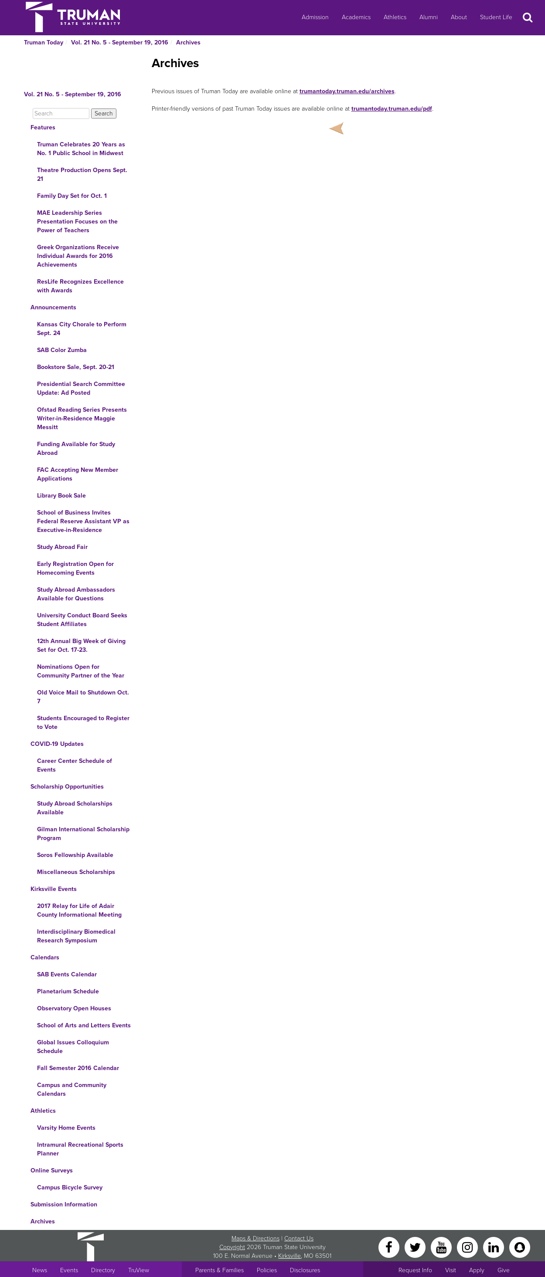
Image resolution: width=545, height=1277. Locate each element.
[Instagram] (468, 1246)
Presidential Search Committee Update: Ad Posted (81, 388)
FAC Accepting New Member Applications (77, 474)
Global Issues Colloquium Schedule (73, 1047)
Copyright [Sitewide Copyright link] (232, 1247)
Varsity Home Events (66, 1127)
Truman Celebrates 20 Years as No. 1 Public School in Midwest (81, 149)
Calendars (45, 957)
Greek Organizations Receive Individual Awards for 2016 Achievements (78, 256)
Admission (315, 17)
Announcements (53, 307)
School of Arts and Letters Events (84, 1025)
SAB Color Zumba (62, 350)
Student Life (496, 17)
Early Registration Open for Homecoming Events (75, 568)
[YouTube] (442, 1246)
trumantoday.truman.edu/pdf (391, 108)
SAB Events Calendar (67, 974)
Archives (188, 42)
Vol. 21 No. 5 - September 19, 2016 (119, 42)
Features (43, 127)
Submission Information (64, 1204)
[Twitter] (416, 1246)
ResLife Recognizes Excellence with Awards (80, 286)
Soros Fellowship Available (75, 855)
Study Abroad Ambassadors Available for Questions (76, 594)
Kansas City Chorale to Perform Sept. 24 (81, 329)
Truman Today (43, 42)
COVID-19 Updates (57, 744)
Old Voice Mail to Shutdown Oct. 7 (83, 697)
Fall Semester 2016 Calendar (78, 1068)
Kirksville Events (54, 889)
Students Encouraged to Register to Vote (83, 723)
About (459, 17)
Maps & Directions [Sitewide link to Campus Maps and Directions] (255, 1238)
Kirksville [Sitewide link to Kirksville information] (289, 1256)
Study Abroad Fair (62, 547)
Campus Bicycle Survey (69, 1187)
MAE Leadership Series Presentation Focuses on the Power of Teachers (77, 221)
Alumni (428, 17)
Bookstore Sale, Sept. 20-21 (75, 367)
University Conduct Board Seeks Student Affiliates (82, 620)
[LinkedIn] (494, 1246)
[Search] (61, 113)
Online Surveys (52, 1170)
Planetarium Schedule (68, 991)
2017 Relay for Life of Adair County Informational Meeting (79, 910)
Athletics (395, 17)
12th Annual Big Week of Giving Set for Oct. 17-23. (81, 645)
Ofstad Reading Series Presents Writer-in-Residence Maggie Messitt (82, 418)
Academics (356, 17)
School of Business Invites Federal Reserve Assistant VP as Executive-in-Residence (83, 521)
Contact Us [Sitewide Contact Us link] (298, 1238)
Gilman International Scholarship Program (83, 834)
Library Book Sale (61, 495)
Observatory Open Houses (74, 1008)
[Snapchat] (520, 1246)
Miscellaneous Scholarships (76, 872)
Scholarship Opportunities (67, 786)
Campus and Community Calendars (71, 1089)
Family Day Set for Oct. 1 (72, 196)
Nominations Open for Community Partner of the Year (80, 671)
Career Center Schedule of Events (74, 765)
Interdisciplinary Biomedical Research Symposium (76, 936)
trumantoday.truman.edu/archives (347, 91)
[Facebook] (390, 1246)
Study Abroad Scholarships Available (74, 808)
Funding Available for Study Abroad (76, 448)
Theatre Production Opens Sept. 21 (82, 174)
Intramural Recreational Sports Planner (80, 1149)
